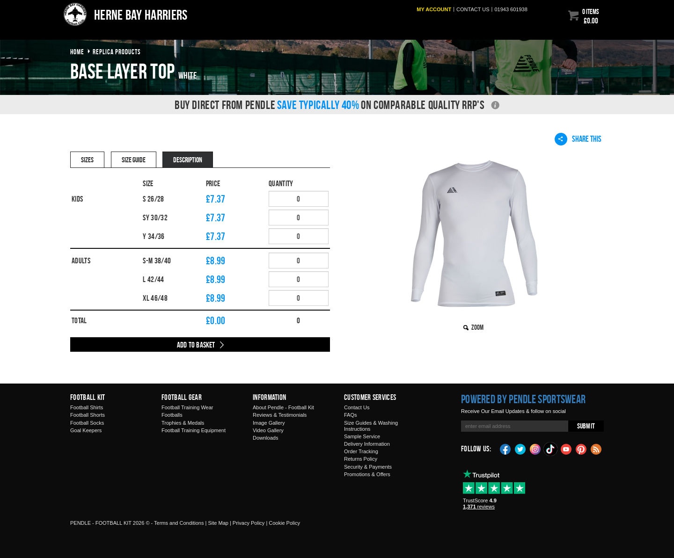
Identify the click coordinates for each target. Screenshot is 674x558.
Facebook (505, 449)
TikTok (550, 449)
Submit (586, 426)
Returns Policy (360, 459)
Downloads (265, 438)
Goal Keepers (86, 430)
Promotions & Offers (367, 474)
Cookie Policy (284, 523)
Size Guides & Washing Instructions (371, 426)
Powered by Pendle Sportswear (523, 399)
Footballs (172, 415)
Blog (596, 449)
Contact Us (356, 407)
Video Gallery (268, 430)
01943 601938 (510, 9)
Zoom (477, 327)
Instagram (535, 449)
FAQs (350, 415)
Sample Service (362, 436)
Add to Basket (196, 345)
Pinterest (581, 449)
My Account (434, 9)
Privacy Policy (248, 523)
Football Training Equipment (193, 430)
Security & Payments (368, 467)
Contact (473, 9)
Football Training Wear (187, 407)
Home (77, 51)
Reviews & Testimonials (280, 415)
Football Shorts (87, 415)
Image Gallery (269, 423)
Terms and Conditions (179, 523)
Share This (578, 139)
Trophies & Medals (182, 423)
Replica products (117, 51)
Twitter (520, 449)
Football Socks (87, 423)
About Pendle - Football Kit (283, 407)
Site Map (218, 523)
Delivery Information (367, 444)
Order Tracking (361, 451)
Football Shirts (86, 407)
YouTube (566, 449)
